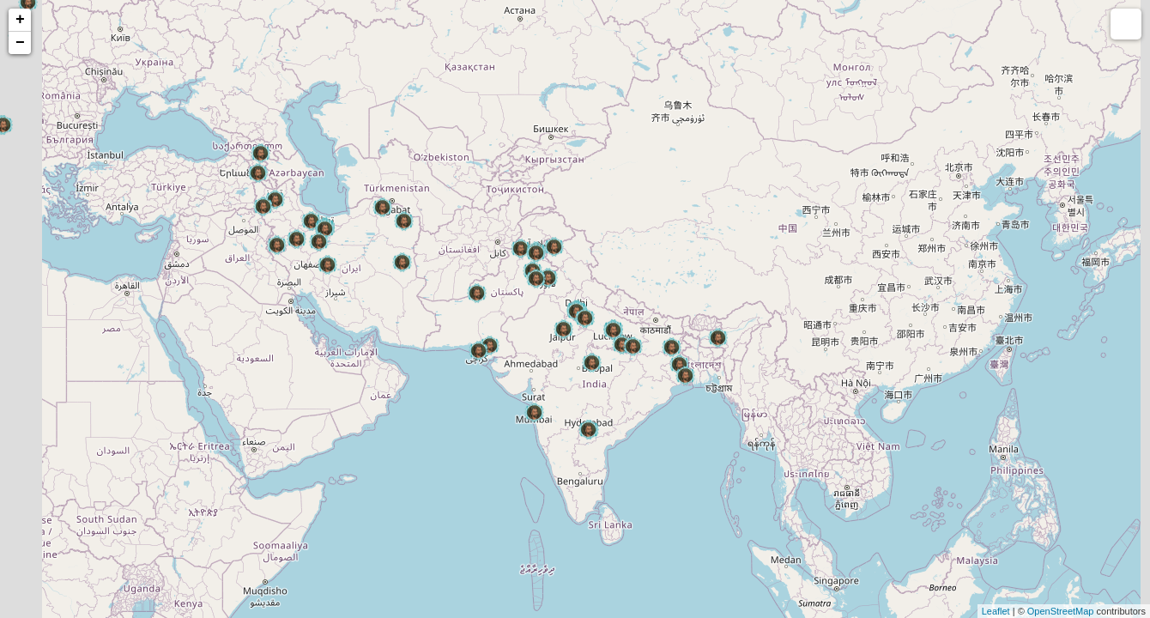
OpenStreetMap (1060, 611)
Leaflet (996, 611)
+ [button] (20, 19)
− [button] (20, 43)
